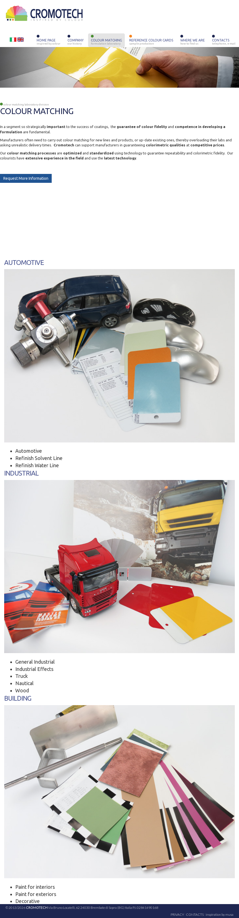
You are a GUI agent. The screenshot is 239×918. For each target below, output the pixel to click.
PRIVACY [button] (177, 914)
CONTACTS (223, 40)
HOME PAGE (48, 40)
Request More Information (25, 178)
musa (229, 914)
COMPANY (76, 40)
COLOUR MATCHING (106, 40)
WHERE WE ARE (192, 40)
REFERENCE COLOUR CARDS (151, 40)
